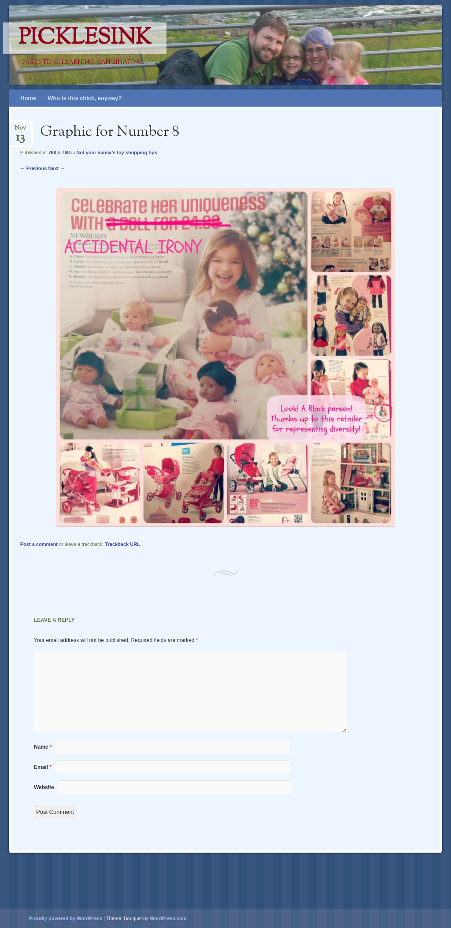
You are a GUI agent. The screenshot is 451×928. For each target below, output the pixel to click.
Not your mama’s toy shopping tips (116, 152)
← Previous (33, 168)
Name (43, 747)
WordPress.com (168, 918)
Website (44, 787)
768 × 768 (59, 152)
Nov (20, 130)
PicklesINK (84, 38)
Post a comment (39, 544)
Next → (56, 168)
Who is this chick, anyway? (85, 98)
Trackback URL (122, 544)
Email (43, 767)
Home (28, 98)
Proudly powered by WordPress (65, 918)
